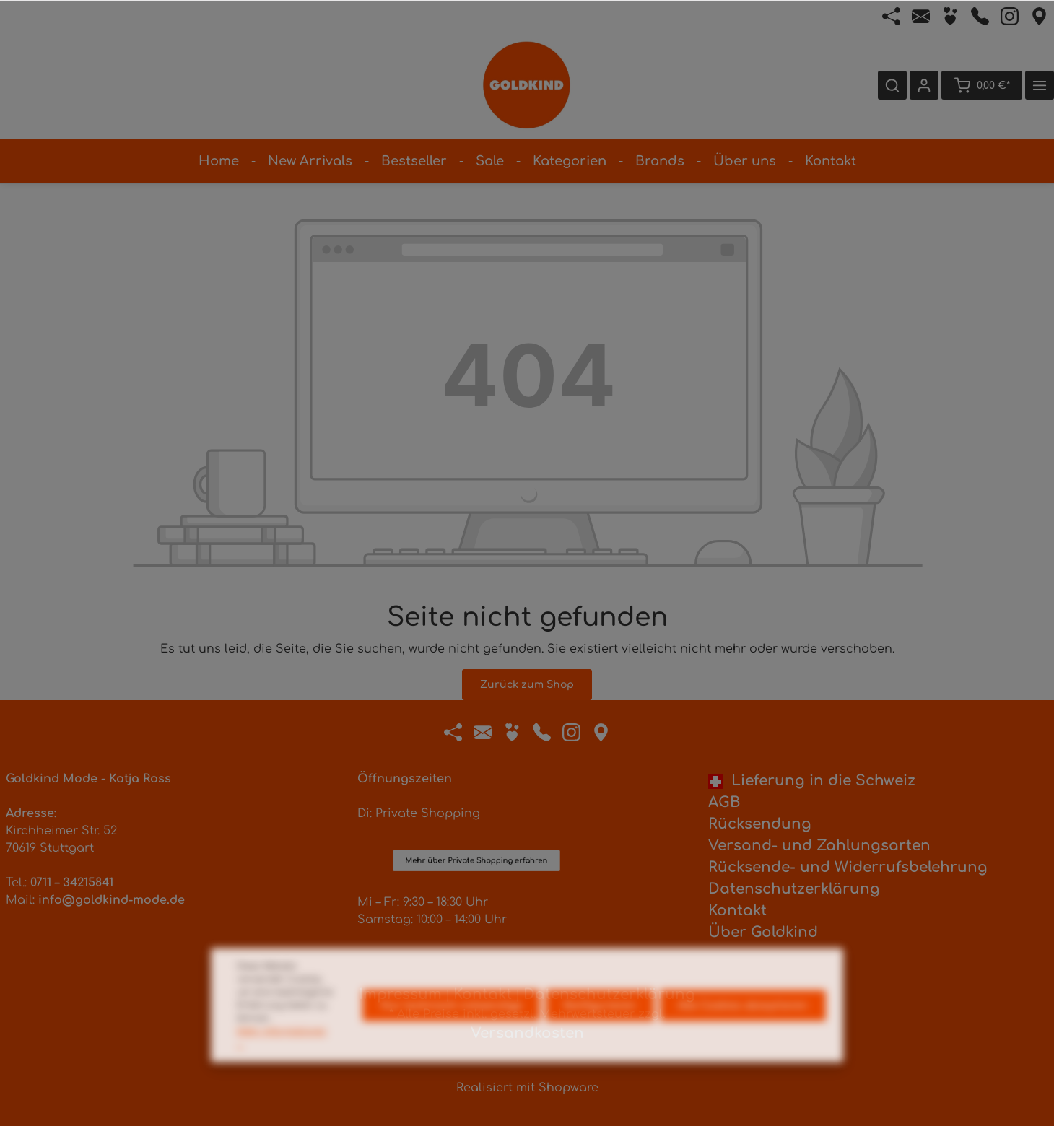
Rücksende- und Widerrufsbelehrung (848, 867)
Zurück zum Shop (527, 684)
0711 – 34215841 (71, 882)
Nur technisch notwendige (451, 1034)
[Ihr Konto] (924, 85)
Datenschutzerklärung (794, 889)
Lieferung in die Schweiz (811, 780)
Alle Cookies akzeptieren (743, 1034)
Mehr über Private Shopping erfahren (476, 790)
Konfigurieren (600, 1034)
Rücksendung (759, 824)
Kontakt (737, 910)
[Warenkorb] (981, 85)
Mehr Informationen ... (281, 1066)
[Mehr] (1039, 85)
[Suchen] (892, 85)
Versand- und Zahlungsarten (819, 845)
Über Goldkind (763, 932)
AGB (724, 802)
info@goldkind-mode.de (111, 900)
